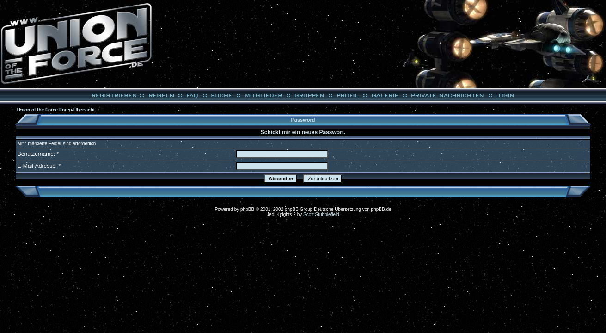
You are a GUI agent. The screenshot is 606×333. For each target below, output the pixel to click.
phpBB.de (381, 209)
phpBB (247, 209)
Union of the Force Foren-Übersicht (56, 109)
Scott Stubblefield (321, 214)
